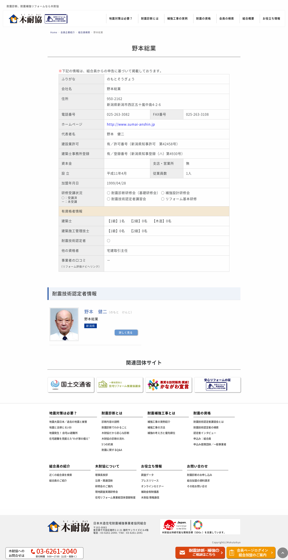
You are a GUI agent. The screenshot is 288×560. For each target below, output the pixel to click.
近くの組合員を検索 (60, 475)
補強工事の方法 (156, 427)
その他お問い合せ (197, 486)
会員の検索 (226, 18)
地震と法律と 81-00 (60, 427)
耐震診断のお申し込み (199, 475)
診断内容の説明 (110, 421)
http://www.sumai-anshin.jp (131, 124)
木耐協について (107, 466)
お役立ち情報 (271, 18)
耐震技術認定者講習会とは (208, 421)
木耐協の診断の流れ (113, 438)
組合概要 (248, 18)
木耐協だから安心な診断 (115, 433)
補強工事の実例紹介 (158, 421)
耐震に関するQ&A (112, 450)
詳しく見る (126, 332)
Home (53, 32)
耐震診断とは (150, 18)
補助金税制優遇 (150, 492)
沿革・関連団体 (104, 480)
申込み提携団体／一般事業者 (209, 444)
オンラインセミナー (152, 486)
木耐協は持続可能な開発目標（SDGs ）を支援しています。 (194, 526)
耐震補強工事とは (161, 413)
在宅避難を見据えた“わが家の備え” (69, 438)
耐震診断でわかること (114, 427)
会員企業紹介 (68, 32)
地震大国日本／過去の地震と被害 (68, 421)
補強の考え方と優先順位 (161, 433)
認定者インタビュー (204, 433)
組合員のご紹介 (58, 480)
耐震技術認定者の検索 (206, 427)
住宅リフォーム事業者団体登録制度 (115, 497)
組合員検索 (84, 32)
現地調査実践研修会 (106, 492)
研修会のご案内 (104, 486)
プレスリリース (150, 480)
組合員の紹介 (59, 466)
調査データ (147, 475)
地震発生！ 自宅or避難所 (63, 433)
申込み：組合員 (202, 438)
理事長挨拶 (101, 475)
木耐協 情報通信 (150, 497)
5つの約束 (107, 444)
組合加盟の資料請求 (198, 480)
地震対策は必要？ (121, 18)
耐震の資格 (203, 18)
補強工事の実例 (177, 18)
